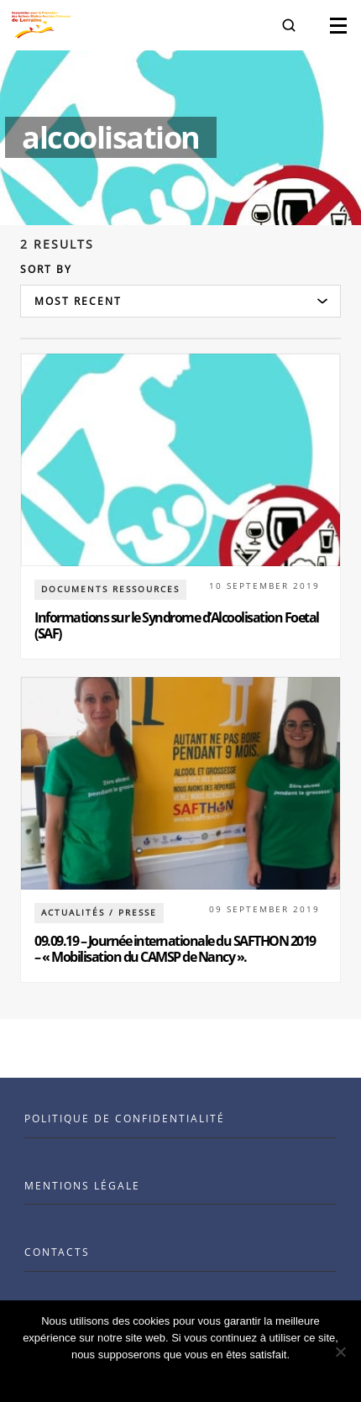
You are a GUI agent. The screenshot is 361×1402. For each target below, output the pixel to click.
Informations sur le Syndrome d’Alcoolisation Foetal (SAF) (176, 625)
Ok (181, 1376)
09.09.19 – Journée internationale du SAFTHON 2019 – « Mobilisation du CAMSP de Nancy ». (175, 949)
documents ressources (110, 589)
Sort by (46, 269)
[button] (289, 25)
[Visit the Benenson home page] (41, 25)
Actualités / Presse (99, 912)
